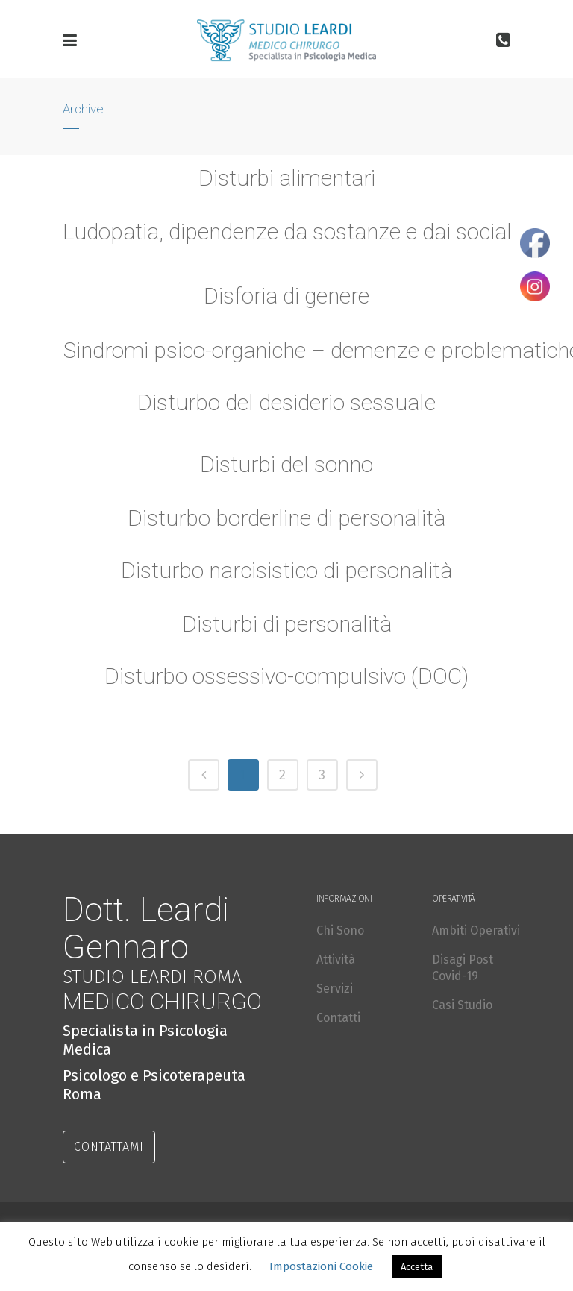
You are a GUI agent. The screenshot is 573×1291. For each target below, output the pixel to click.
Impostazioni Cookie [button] (321, 1266)
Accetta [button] (417, 1266)
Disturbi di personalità (286, 631)
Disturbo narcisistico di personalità (286, 577)
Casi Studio (462, 1005)
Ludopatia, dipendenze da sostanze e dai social (287, 232)
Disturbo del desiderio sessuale (286, 402)
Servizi (334, 988)
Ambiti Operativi (476, 930)
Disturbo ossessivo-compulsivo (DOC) (286, 683)
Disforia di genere (286, 296)
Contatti (338, 1018)
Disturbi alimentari (286, 178)
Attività (335, 959)
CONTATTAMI (109, 1147)
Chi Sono (340, 930)
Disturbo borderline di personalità (286, 525)
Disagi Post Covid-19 (462, 967)
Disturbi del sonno (286, 471)
